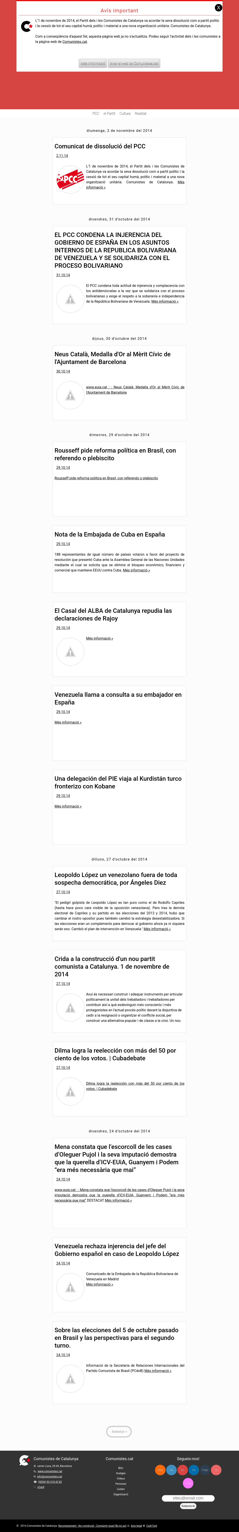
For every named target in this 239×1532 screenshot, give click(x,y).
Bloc (120, 1468)
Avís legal (136, 1525)
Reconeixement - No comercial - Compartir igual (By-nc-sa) (92, 1525)
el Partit (109, 113)
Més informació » (165, 301)
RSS (160, 1470)
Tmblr (205, 1470)
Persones (120, 1483)
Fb (193, 1470)
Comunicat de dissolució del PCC (100, 146)
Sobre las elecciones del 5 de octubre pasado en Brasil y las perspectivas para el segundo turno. (116, 1337)
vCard (40, 1487)
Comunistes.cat (74, 32)
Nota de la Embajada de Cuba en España (110, 534)
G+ (182, 1470)
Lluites (121, 1489)
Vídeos (121, 1478)
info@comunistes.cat (49, 1476)
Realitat (140, 113)
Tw (171, 1470)
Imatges (121, 1473)
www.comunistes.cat (50, 1471)
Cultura (125, 113)
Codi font (151, 1525)
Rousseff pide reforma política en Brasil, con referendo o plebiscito (106, 478)
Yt (216, 1470)
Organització (120, 1494)
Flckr (188, 1483)
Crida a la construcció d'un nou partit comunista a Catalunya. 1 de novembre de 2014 (112, 966)
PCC (96, 113)
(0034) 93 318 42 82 (50, 1481)
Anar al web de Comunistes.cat (134, 53)
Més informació (93, 53)
